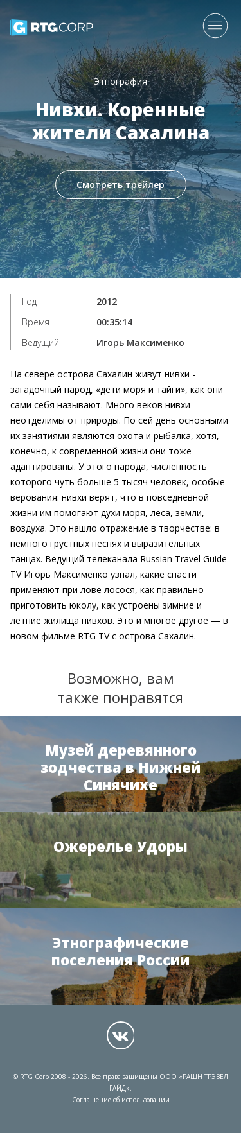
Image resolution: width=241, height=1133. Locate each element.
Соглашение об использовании (121, 1099)
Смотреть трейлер (120, 184)
